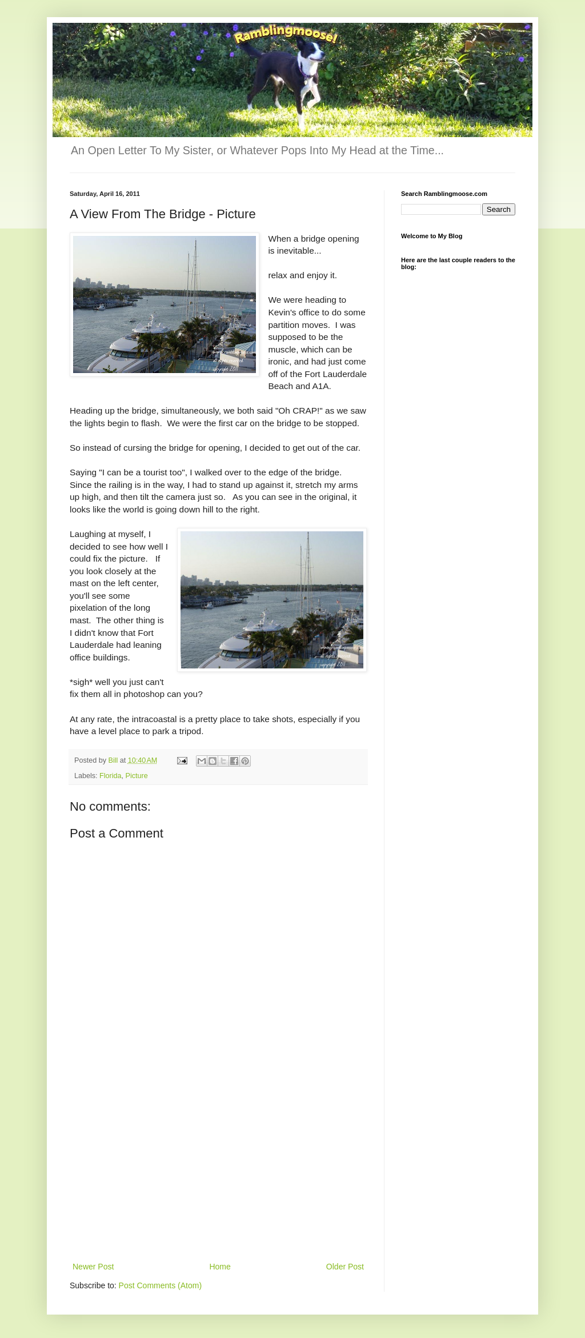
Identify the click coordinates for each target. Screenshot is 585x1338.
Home (219, 1266)
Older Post (345, 1266)
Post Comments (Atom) (160, 1285)
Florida (110, 776)
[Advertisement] (218, 1174)
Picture (137, 776)
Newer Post (93, 1266)
